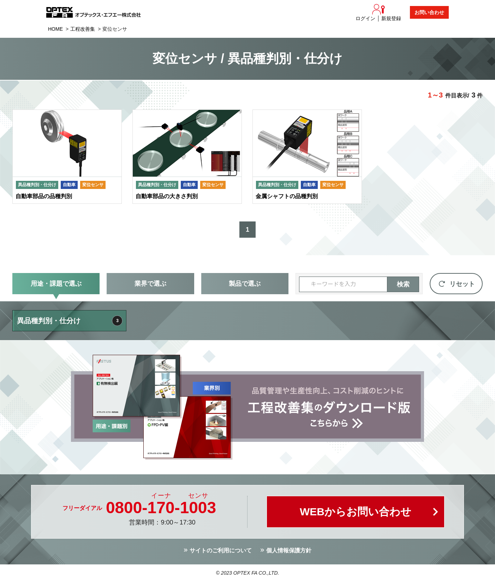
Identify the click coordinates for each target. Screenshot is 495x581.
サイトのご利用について (221, 550)
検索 (403, 284)
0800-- (161, 507)
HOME (55, 29)
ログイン (365, 18)
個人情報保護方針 (288, 550)
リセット (462, 283)
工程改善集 (82, 29)
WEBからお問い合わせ (355, 511)
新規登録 (391, 18)
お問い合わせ (429, 12)
